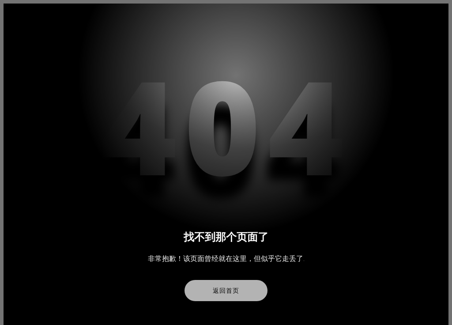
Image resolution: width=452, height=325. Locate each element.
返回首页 (226, 290)
